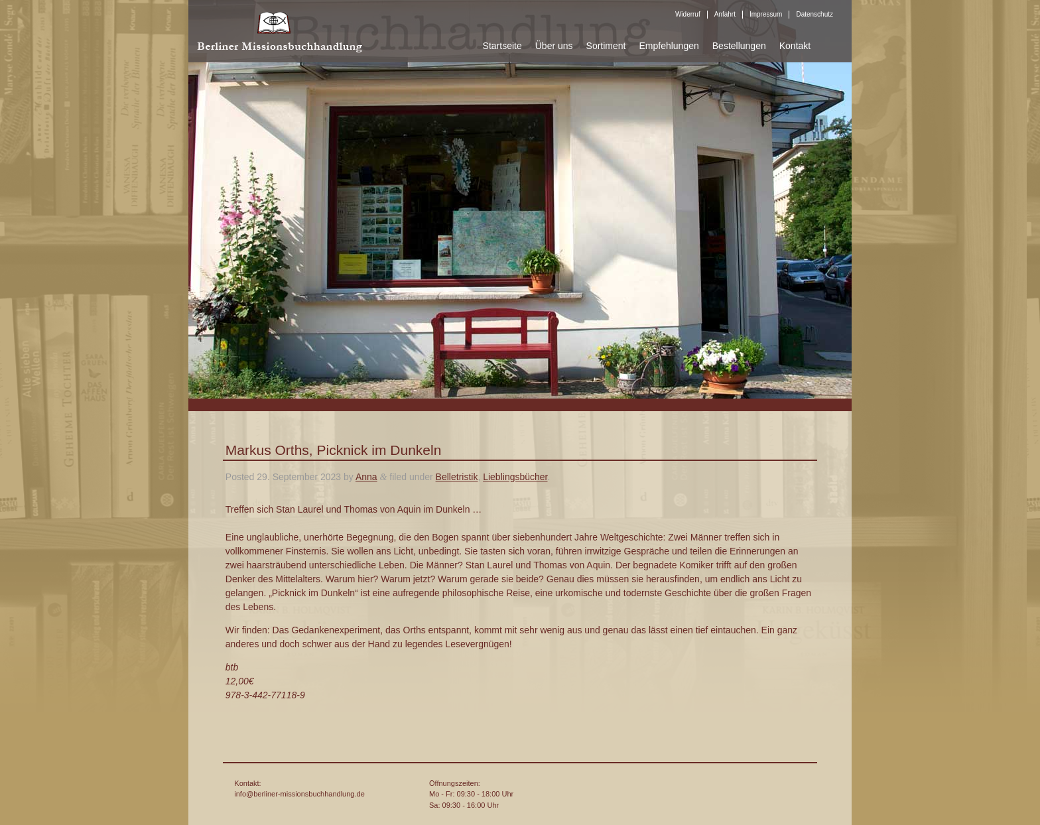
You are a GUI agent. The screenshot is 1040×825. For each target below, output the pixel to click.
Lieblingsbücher (515, 477)
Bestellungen (739, 45)
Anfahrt (725, 14)
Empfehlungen (668, 45)
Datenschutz (814, 14)
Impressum (765, 14)
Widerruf (687, 14)
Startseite (502, 45)
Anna (366, 477)
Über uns (554, 45)
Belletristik (457, 477)
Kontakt (795, 45)
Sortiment (606, 45)
